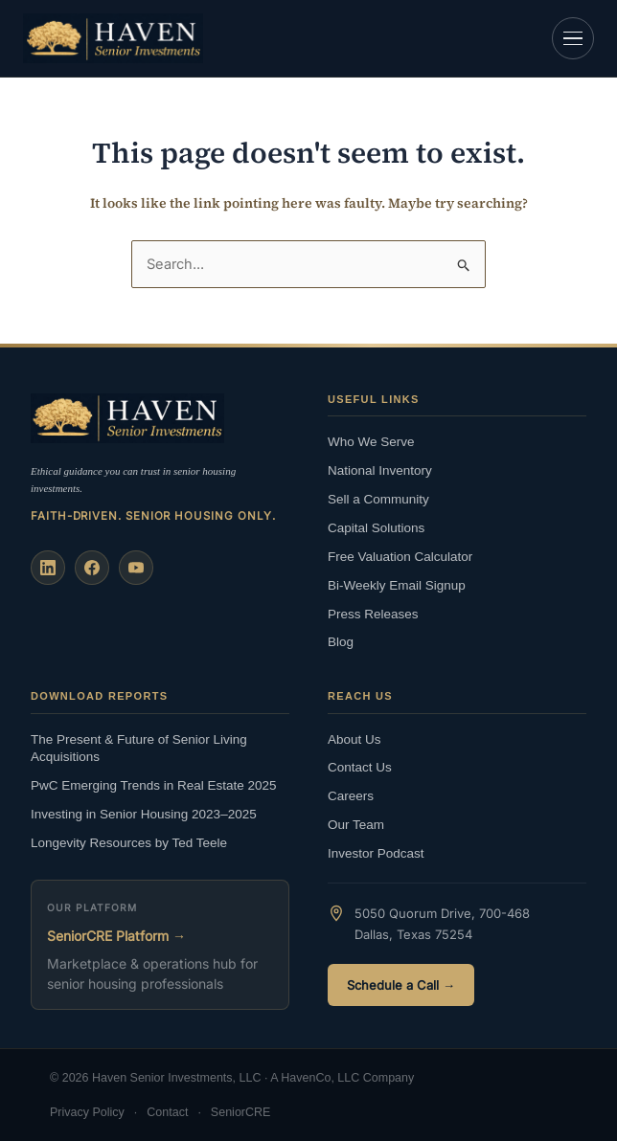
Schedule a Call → (401, 985)
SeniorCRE (241, 1112)
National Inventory (380, 470)
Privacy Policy (87, 1112)
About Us (354, 739)
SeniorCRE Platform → (116, 936)
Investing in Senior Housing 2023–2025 (144, 814)
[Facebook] (92, 567)
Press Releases (373, 614)
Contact (167, 1112)
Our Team (356, 824)
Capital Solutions (376, 528)
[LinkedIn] (48, 567)
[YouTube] (136, 567)
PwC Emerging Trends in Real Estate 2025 (154, 785)
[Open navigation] (573, 38)
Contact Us (360, 767)
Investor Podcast (376, 853)
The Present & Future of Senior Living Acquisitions (139, 748)
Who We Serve (371, 442)
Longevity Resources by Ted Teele (129, 843)
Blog (341, 642)
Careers (351, 796)
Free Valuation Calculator (400, 556)
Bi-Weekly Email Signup (397, 585)
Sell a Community (378, 499)
